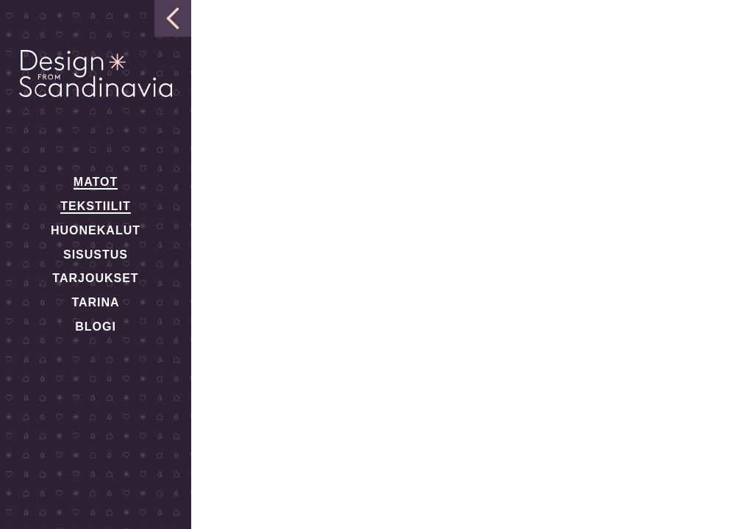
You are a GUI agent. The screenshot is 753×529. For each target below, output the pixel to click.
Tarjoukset (95, 278)
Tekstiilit (95, 206)
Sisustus (95, 254)
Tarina (95, 302)
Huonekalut (95, 230)
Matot (96, 182)
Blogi (95, 326)
